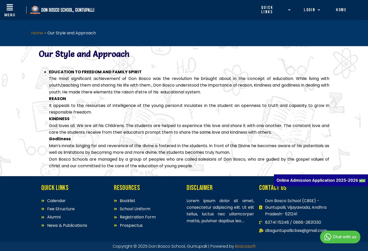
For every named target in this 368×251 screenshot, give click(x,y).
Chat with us (340, 237)
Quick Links (276, 10)
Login (312, 9)
